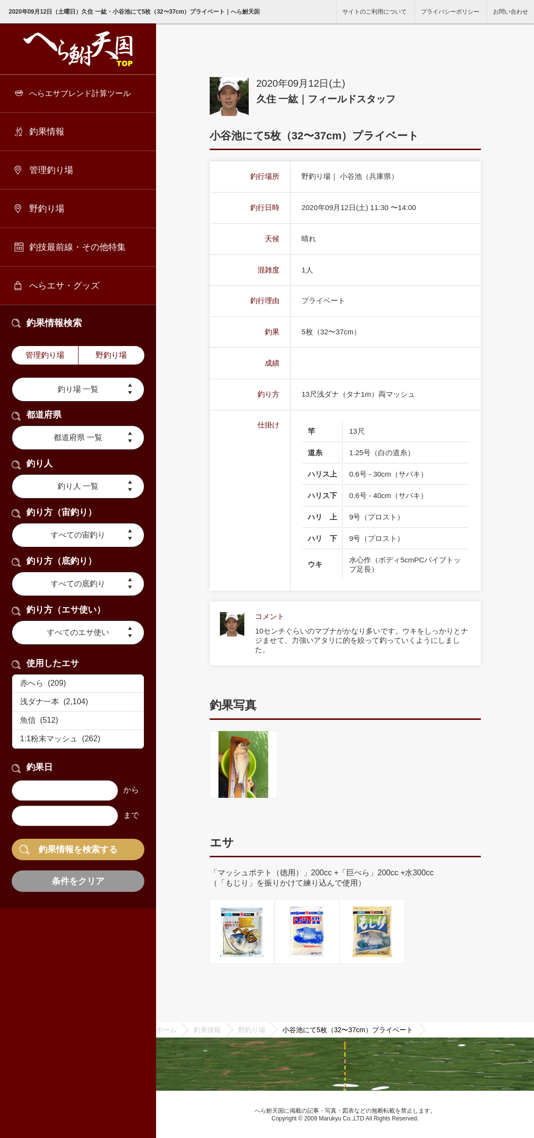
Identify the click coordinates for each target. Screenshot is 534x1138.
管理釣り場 (51, 170)
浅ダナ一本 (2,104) (78, 702)
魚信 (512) (78, 721)
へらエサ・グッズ (64, 285)
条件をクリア (78, 881)
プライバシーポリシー (450, 11)
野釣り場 (46, 208)
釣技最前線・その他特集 (77, 247)
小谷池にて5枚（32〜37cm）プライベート (347, 1030)
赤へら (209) (78, 684)
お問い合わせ (510, 11)
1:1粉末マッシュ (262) (78, 739)
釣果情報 (46, 131)
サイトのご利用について (374, 11)
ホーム (166, 1030)
